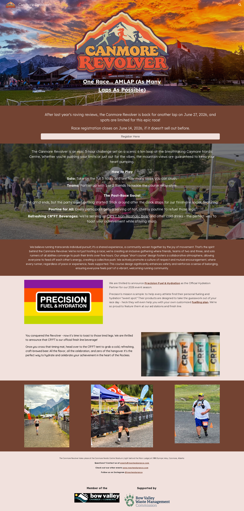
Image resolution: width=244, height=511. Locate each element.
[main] (122, 85)
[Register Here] (130, 136)
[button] (240, 5)
